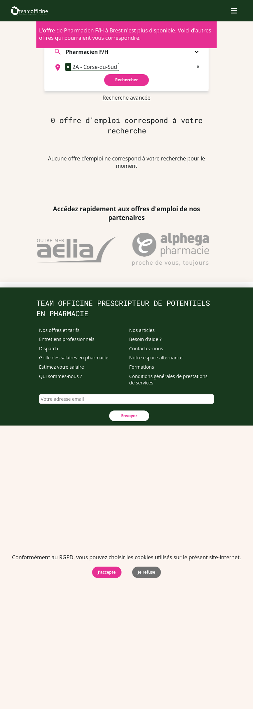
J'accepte (107, 572)
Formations (141, 367)
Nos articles (142, 330)
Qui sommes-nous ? (60, 376)
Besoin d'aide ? (145, 339)
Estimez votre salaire (61, 367)
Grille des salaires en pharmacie (73, 357)
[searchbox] (123, 67)
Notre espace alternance (156, 357)
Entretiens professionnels (66, 339)
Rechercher (126, 80)
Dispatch (48, 348)
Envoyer (129, 416)
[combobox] (126, 67)
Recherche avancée (126, 97)
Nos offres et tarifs (59, 330)
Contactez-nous (146, 348)
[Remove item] (68, 67)
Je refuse (146, 572)
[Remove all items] (198, 66)
